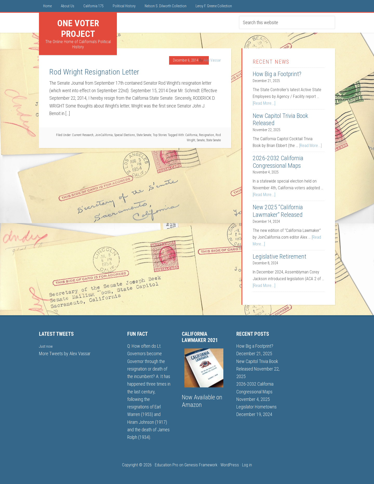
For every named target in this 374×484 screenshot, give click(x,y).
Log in (247, 464)
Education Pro (166, 464)
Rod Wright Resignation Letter (94, 71)
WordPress (230, 464)
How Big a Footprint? (277, 74)
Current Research (83, 135)
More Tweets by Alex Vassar (64, 353)
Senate (201, 140)
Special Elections (124, 135)
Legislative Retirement (279, 256)
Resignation (206, 135)
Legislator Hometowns (256, 406)
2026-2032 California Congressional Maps (278, 161)
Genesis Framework (200, 464)
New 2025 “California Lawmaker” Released (278, 211)
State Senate (144, 135)
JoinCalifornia (104, 135)
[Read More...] (264, 103)
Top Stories (160, 135)
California (191, 135)
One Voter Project (78, 28)
